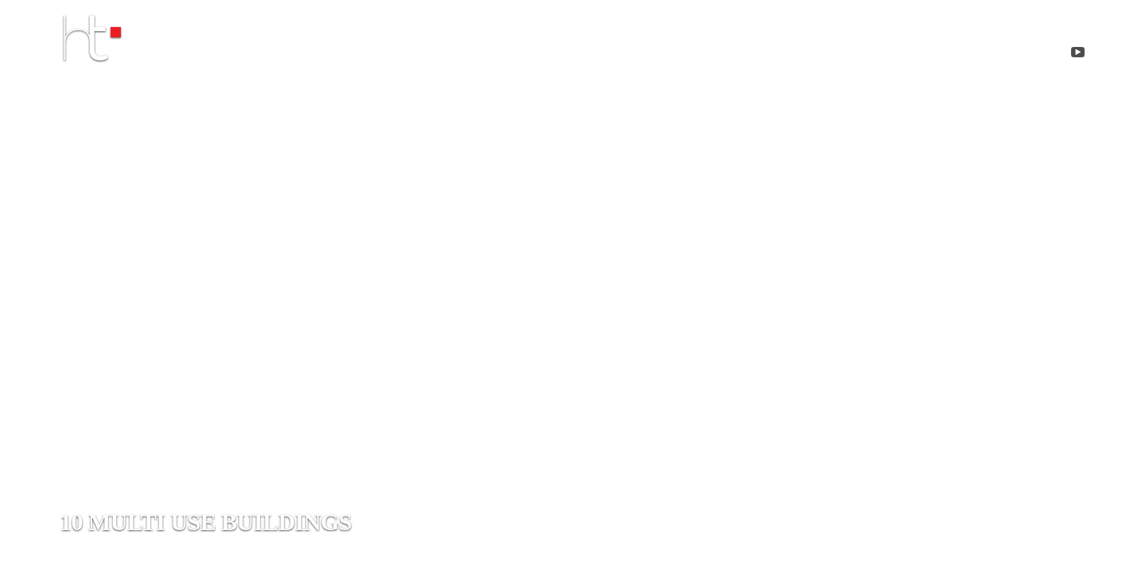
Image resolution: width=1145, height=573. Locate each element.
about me (631, 55)
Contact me (887, 55)
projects (754, 55)
